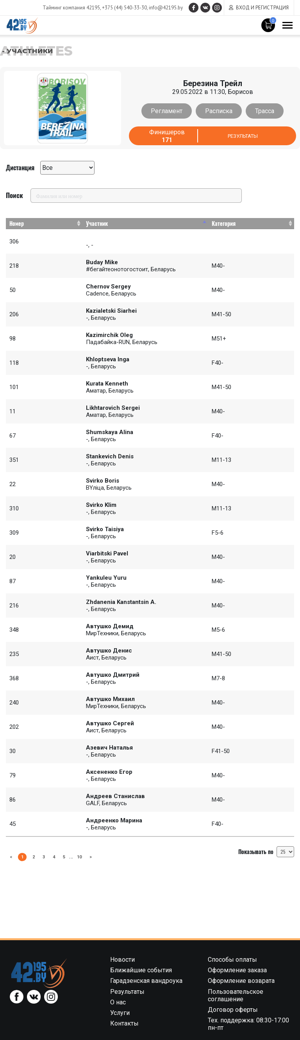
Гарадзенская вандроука (146, 980)
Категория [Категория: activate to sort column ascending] (224, 223)
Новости (122, 959)
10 (85, 856)
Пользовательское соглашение (235, 995)
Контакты (124, 1023)
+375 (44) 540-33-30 (118, 7)
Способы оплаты (232, 959)
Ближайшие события (141, 970)
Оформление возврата (241, 980)
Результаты (242, 136)
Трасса (261, 111)
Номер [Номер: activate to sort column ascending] (16, 223)
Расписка (218, 111)
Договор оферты (233, 1009)
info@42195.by (160, 7)
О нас (118, 1002)
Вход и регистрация (262, 7)
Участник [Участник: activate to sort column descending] (97, 223)
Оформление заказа (237, 970)
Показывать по (266, 851)
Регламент (170, 111)
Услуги (120, 1013)
